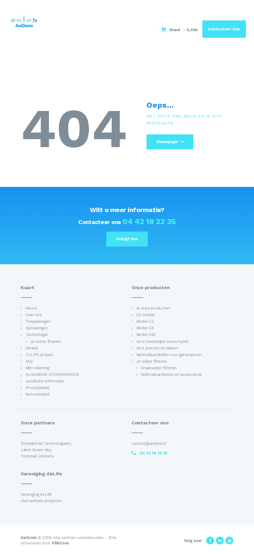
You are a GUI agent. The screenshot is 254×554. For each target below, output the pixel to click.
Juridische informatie (45, 381)
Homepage (167, 141)
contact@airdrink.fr (149, 443)
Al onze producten (153, 308)
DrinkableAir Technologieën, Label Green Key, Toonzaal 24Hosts (46, 449)
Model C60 (146, 334)
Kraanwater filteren (159, 368)
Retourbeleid (38, 394)
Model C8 (145, 328)
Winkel (32, 348)
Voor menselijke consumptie (162, 341)
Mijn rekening (37, 368)
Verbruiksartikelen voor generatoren (169, 354)
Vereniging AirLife (36, 494)
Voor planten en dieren (157, 348)
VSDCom (60, 543)
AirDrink (29, 537)
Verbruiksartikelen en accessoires (171, 374)
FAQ (29, 361)
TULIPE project (39, 354)
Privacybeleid (38, 387)
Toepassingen (38, 321)
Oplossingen (37, 328)
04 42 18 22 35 (149, 221)
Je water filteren (45, 341)
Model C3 (145, 321)
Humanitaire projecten (41, 501)
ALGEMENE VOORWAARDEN (52, 374)
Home (31, 308)
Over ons (34, 315)
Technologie (37, 334)
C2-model (145, 315)
